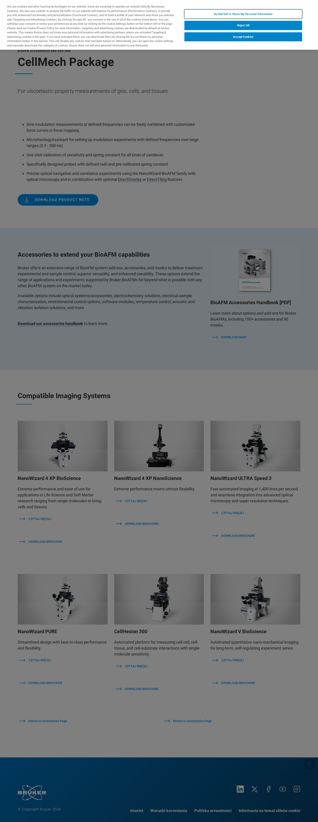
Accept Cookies (243, 36)
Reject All (243, 25)
